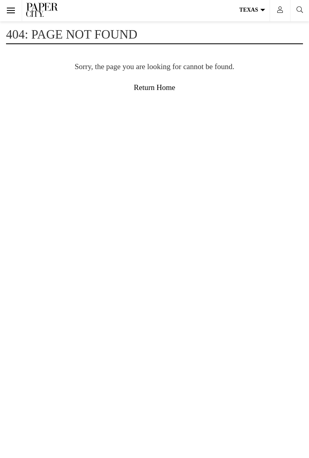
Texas (252, 10)
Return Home (154, 87)
